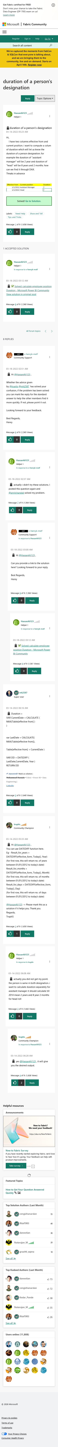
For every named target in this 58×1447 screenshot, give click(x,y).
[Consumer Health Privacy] (29, 1438)
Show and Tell (36, 213)
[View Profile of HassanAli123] (20, 112)
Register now (35, 64)
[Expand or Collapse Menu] (4, 32)
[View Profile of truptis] (17, 824)
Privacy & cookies (9, 1417)
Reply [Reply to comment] (27, 311)
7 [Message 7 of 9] (17, 502)
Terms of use (7, 1422)
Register (16, 38)
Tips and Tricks (14, 217)
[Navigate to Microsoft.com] (10, 24)
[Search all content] (32, 45)
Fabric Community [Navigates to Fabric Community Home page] (35, 24)
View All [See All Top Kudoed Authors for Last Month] (11, 1323)
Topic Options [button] (44, 98)
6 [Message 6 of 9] (15, 432)
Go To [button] (47, 38)
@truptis (13, 386)
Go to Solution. (33, 201)
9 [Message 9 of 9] (15, 304)
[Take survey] (16, 1165)
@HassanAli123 (22, 374)
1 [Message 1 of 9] (15, 224)
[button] (27, 98)
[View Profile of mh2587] (23, 692)
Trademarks (7, 1427)
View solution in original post (21, 294)
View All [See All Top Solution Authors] (11, 1258)
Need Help (20, 213)
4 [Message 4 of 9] (20, 1075)
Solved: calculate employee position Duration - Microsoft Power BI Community (31, 649)
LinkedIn (10, 785)
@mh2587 (24, 386)
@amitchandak (16, 492)
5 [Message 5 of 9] (15, 795)
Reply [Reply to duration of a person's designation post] (27, 231)
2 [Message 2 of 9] (15, 926)
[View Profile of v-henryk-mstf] (31, 353)
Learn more (9, 14)
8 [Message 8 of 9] (20, 593)
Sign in (27, 38)
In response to (26, 269)
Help (37, 38)
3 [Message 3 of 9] (17, 1008)
